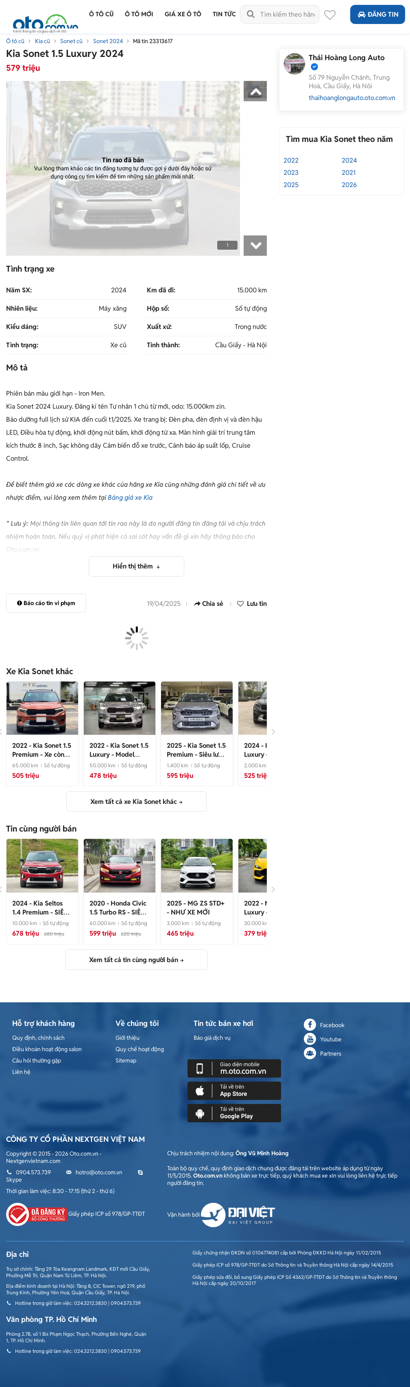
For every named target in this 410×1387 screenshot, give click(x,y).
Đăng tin (378, 14)
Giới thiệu (128, 1037)
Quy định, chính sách (38, 1037)
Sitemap (126, 1060)
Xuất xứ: (159, 327)
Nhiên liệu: (21, 309)
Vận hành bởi (221, 1214)
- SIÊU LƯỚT (40, 912)
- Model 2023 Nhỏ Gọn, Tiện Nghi (118, 759)
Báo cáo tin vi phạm (46, 603)
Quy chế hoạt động (140, 1049)
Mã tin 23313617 (152, 41)
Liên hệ (21, 1072)
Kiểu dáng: (22, 327)
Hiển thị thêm (134, 566)
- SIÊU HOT (117, 912)
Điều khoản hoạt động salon (47, 1049)
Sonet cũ (71, 41)
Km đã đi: (161, 290)
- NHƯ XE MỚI (196, 908)
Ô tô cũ (15, 41)
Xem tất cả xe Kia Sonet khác (133, 801)
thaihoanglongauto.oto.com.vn (352, 98)
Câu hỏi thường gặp (36, 1060)
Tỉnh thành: (163, 345)
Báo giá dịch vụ (212, 1037)
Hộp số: (158, 309)
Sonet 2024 (108, 41)
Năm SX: (19, 290)
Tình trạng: (22, 345)
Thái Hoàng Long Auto (347, 57)
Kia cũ (42, 41)
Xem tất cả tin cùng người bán (133, 960)
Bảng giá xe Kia (130, 497)
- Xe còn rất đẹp (41, 754)
